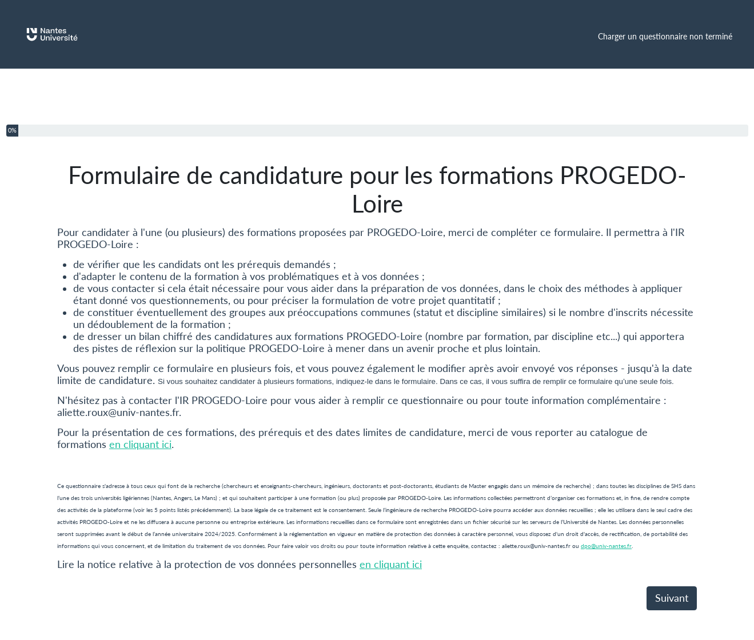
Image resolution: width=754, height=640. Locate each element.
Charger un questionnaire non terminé (665, 36)
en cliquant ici (140, 444)
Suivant (671, 598)
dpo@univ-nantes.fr (606, 545)
